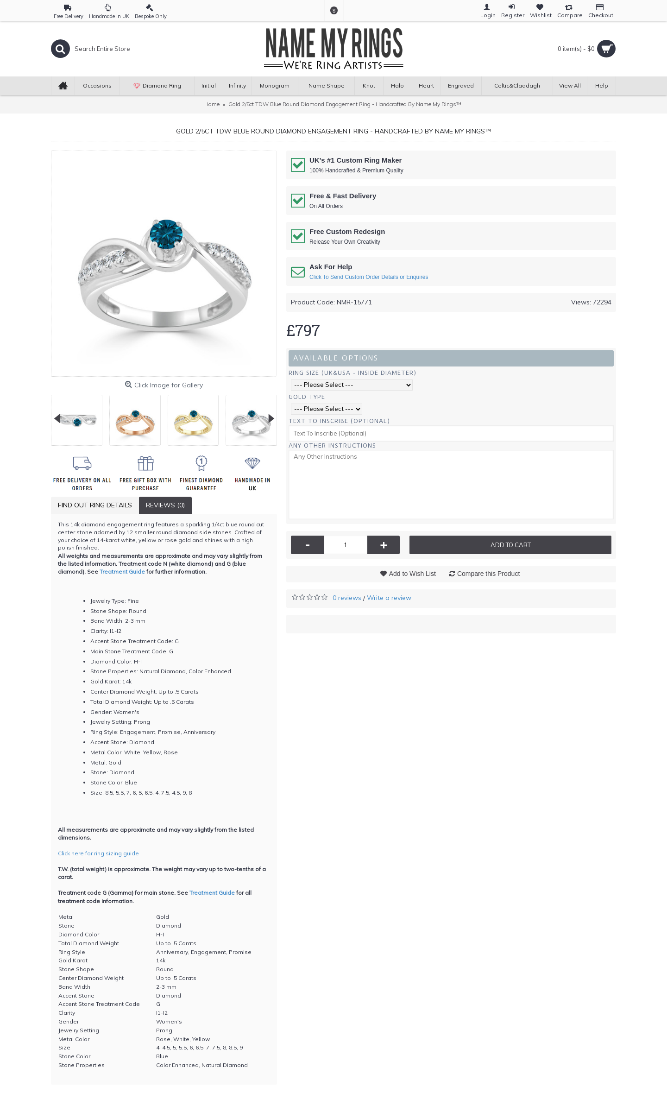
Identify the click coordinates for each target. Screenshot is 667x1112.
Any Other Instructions (332, 445)
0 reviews (347, 598)
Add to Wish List (412, 573)
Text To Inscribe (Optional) (339, 420)
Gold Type (307, 396)
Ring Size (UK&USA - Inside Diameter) (352, 372)
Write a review (389, 598)
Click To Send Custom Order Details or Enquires (368, 277)
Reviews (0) (165, 505)
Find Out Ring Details (95, 505)
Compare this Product (488, 573)
